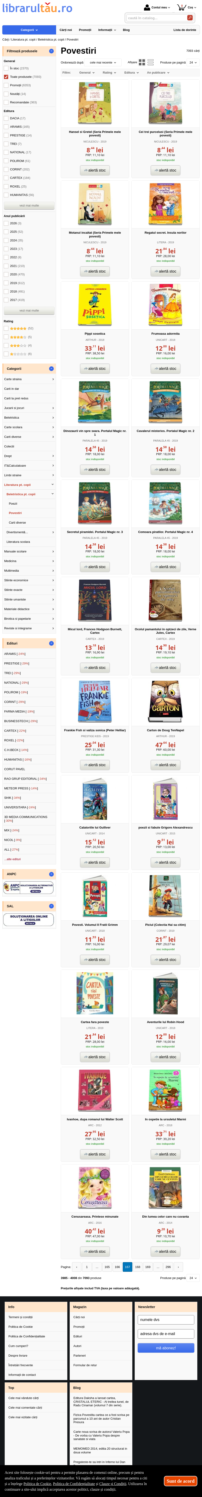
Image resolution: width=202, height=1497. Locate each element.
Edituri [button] (12, 643)
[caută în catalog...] (155, 18)
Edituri (77, 1336)
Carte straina (13, 379)
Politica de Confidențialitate (26, 1336)
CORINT (161, 930)
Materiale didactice (16, 609)
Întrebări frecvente (20, 1365)
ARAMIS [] (14, 654)
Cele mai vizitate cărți (22, 1417)
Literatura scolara (18, 542)
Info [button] (11, 1307)
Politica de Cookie (20, 1326)
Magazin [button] (79, 1307)
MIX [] (11, 830)
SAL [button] (10, 906)
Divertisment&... (17, 532)
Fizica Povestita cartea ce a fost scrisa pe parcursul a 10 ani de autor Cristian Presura (101, 1418)
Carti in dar (11, 388)
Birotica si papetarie (17, 618)
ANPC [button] (11, 874)
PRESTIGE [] (16, 663)
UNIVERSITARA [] (20, 807)
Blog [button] (77, 1387)
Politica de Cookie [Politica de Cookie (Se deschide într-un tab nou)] (37, 1484)
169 (145, 1267)
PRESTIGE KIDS (91, 736)
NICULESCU (90, 141)
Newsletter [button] (146, 1307)
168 (135, 1267)
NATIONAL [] (16, 682)
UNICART (161, 339)
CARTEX (91, 639)
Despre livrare (17, 1355)
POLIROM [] (16, 692)
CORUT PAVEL (14, 769)
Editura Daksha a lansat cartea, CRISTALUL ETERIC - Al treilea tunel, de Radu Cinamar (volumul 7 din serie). (101, 1401)
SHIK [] (12, 797)
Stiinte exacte (13, 590)
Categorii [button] (14, 369)
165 (105, 1267)
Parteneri (79, 1355)
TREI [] (12, 673)
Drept (8, 456)
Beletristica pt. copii (21, 494)
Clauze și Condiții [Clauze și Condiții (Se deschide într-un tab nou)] (112, 1484)
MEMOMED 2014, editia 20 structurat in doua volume (100, 1450)
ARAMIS (20, 126)
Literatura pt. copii (17, 485)
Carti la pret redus (16, 398)
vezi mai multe (29, 205)
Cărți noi (79, 1317)
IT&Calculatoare (15, 465)
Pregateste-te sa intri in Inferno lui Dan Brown (99, 1463)
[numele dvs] (166, 1319)
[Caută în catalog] (190, 17)
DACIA (17, 118)
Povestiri (15, 513)
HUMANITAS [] (18, 759)
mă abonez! (166, 1348)
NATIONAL (20, 152)
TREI (16, 144)
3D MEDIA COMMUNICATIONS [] (25, 818)
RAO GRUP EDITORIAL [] (25, 778)
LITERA (161, 242)
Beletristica (11, 417)
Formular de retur (85, 1365)
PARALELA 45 (91, 440)
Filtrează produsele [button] (22, 51)
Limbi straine (13, 475)
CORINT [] (14, 702)
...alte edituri (12, 859)
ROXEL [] (14, 740)
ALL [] (11, 849)
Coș (185, 7)
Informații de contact (22, 1375)
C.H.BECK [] (16, 750)
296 (164, 1267)
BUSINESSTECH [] (20, 721)
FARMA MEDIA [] (19, 711)
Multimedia (11, 570)
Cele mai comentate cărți (25, 1407)
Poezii (13, 503)
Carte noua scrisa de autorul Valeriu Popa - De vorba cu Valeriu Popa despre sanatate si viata (101, 1435)
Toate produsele (25, 77)
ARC (91, 1125)
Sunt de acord (181, 1481)
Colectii (9, 446)
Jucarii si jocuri (14, 408)
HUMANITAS (22, 195)
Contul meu (155, 7)
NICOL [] (12, 840)
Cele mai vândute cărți (23, 1398)
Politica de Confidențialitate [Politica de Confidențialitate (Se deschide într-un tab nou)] (74, 1484)
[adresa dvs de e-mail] (166, 1333)
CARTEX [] (15, 730)
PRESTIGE (21, 135)
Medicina (10, 561)
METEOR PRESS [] (21, 788)
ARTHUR (91, 339)
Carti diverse (12, 437)
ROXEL (18, 186)
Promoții (79, 1326)
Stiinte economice (16, 580)
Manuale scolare (15, 551)
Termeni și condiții (20, 1317)
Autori (77, 1346)
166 (115, 1267)
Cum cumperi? (18, 1346)
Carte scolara (13, 427)
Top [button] (11, 1387)
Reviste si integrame (18, 628)
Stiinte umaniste (15, 599)
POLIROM (20, 161)
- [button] (51, 51)
